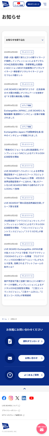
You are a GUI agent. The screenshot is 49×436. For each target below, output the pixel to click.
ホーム (4, 319)
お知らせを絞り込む (15, 40)
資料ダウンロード (33, 4)
